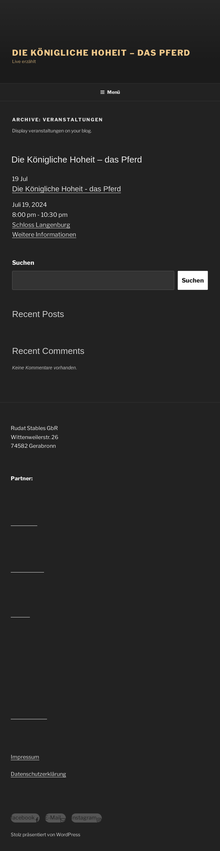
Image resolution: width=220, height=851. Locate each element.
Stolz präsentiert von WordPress (45, 834)
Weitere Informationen (44, 234)
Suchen (23, 262)
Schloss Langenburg (41, 224)
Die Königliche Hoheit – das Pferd (101, 53)
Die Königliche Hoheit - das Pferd (66, 189)
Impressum (25, 757)
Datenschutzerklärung (38, 774)
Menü (110, 92)
